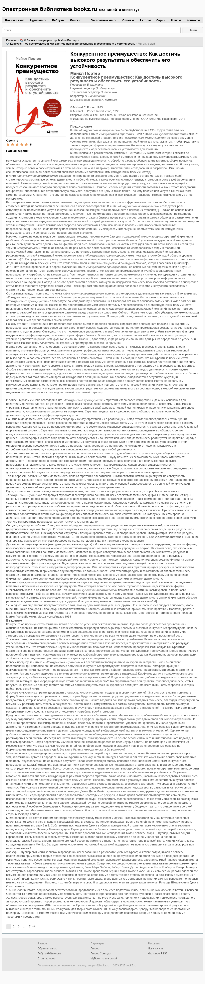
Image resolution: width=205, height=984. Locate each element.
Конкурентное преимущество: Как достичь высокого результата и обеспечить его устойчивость (72, 43)
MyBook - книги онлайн (104, 958)
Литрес (94, 948)
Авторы (145, 20)
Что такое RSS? (157, 953)
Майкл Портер (67, 40)
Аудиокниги (38, 20)
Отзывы (128, 20)
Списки (75, 20)
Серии (160, 20)
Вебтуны (58, 20)
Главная (11, 40)
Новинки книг (14, 20)
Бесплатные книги (104, 20)
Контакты (193, 20)
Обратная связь (47, 948)
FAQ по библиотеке (49, 953)
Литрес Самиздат (101, 953)
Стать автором (46, 958)
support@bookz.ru (98, 965)
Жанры (176, 20)
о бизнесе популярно (38, 40)
